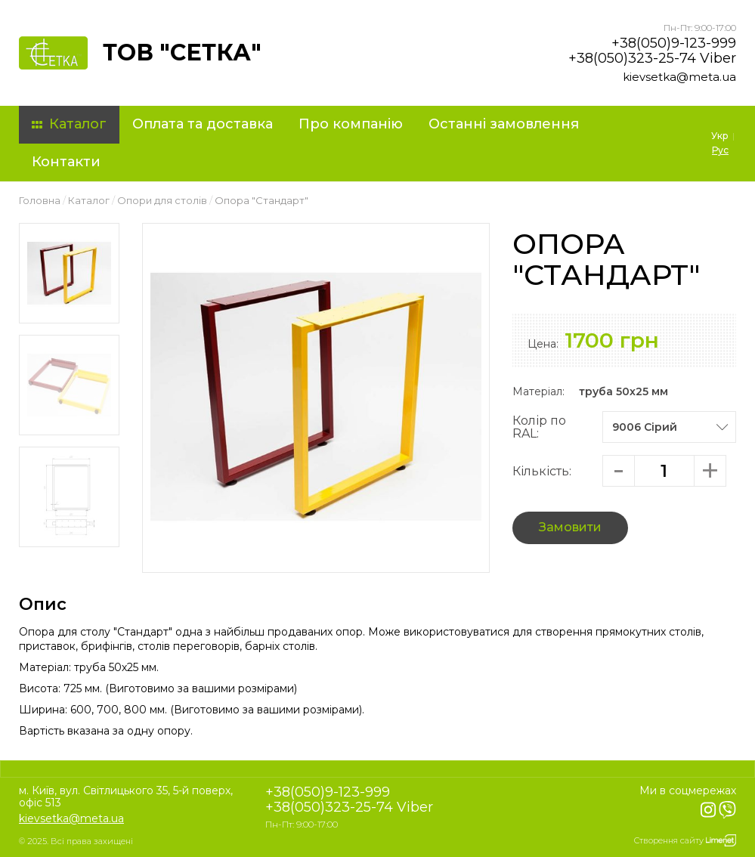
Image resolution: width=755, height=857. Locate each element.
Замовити (570, 527)
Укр (720, 136)
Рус (720, 150)
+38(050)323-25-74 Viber (652, 58)
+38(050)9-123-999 (673, 43)
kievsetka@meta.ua (679, 77)
